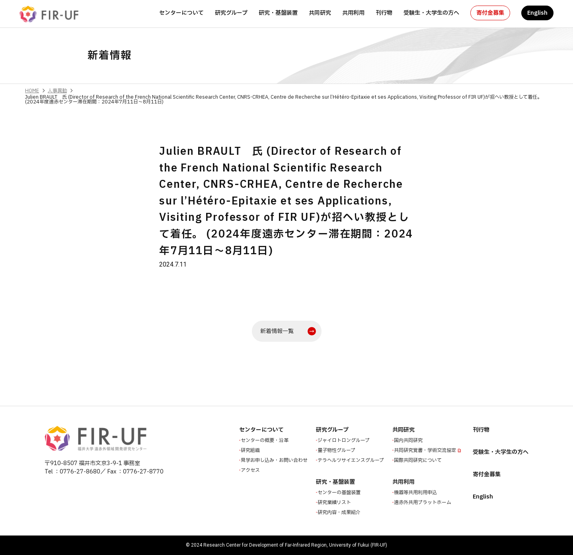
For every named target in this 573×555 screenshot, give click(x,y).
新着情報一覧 (277, 331)
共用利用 (353, 13)
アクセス (251, 470)
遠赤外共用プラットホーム (423, 502)
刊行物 (384, 13)
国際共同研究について (419, 460)
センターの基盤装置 (340, 492)
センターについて (181, 13)
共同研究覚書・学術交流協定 (426, 450)
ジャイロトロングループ (344, 440)
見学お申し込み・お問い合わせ (275, 460)
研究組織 (251, 450)
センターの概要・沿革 (265, 440)
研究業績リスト (335, 502)
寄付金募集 (490, 13)
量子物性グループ (337, 450)
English (537, 13)
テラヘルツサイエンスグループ (351, 460)
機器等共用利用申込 (416, 492)
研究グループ (231, 13)
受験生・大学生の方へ (431, 13)
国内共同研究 (409, 440)
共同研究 (320, 13)
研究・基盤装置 (278, 13)
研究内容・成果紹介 (340, 512)
